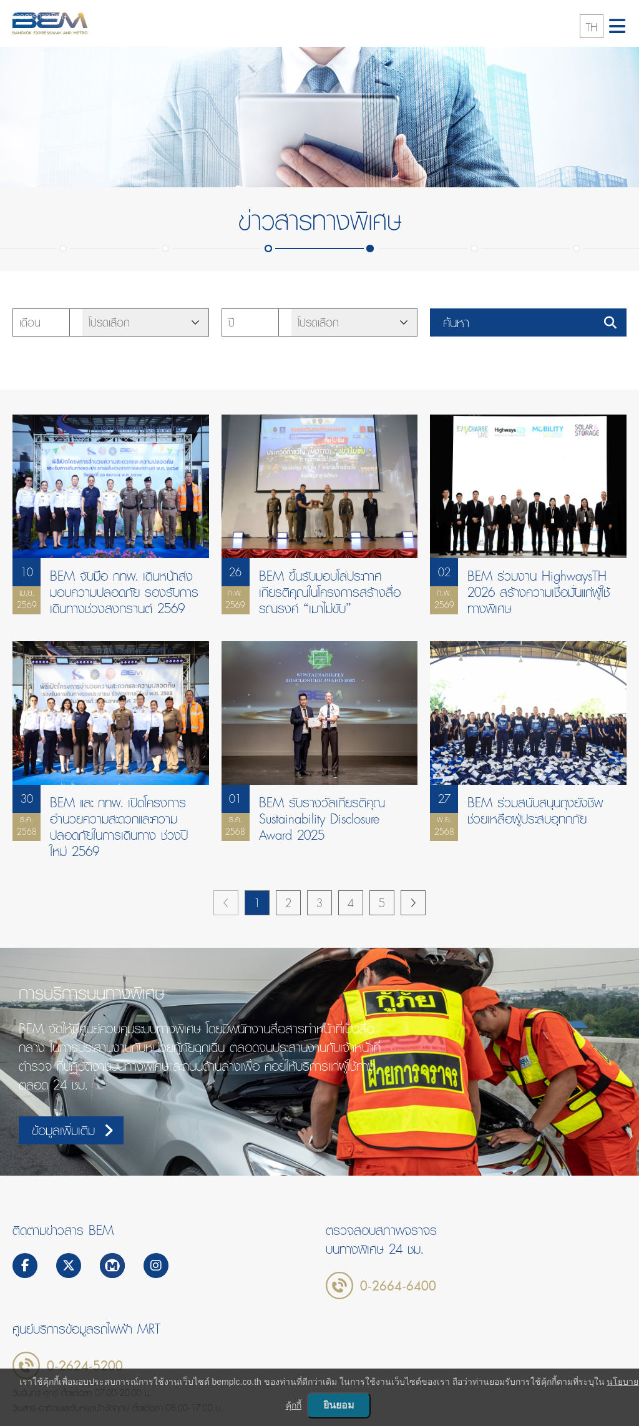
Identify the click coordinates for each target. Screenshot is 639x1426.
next (413, 902)
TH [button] (591, 27)
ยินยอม (338, 1405)
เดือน (30, 322)
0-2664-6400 (398, 1285)
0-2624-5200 (85, 1365)
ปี (231, 322)
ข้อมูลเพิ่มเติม (73, 1130)
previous (225, 902)
